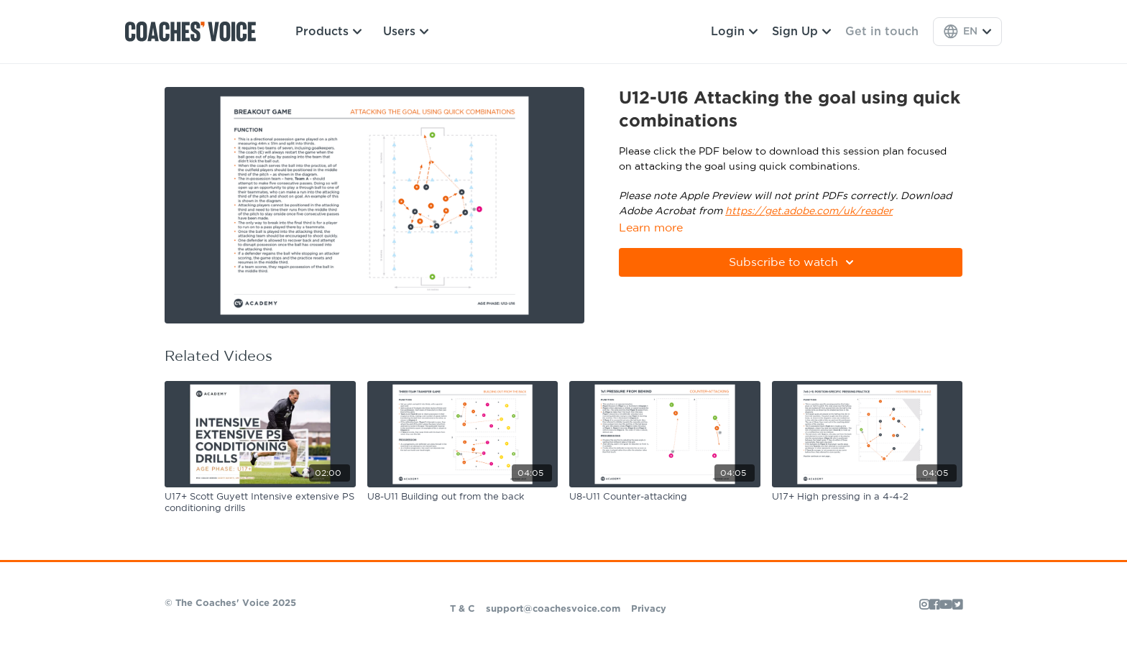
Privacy (648, 609)
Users (405, 31)
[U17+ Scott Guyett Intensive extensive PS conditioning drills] (260, 503)
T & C (462, 609)
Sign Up (801, 31)
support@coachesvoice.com (553, 609)
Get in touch (882, 31)
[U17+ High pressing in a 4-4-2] (867, 497)
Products (328, 31)
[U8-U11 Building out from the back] (462, 497)
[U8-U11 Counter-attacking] (664, 497)
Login (734, 31)
